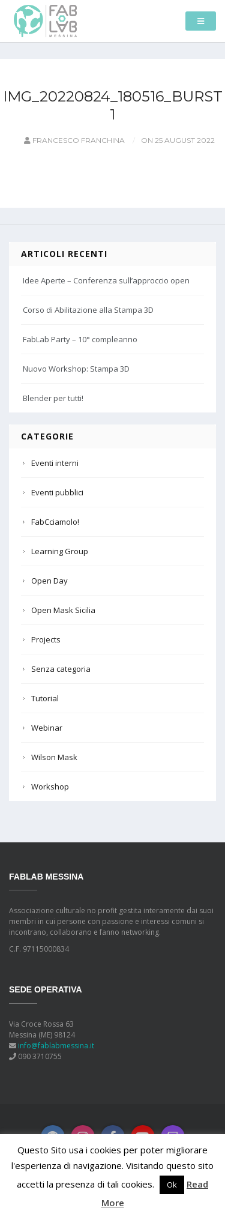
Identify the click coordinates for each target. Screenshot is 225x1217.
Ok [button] (172, 1184)
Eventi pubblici (57, 492)
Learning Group (59, 551)
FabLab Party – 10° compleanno (80, 339)
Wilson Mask (54, 757)
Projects (46, 639)
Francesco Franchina (73, 140)
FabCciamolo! (55, 521)
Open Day (49, 580)
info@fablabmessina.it (56, 1045)
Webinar (46, 727)
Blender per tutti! (53, 398)
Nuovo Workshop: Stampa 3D (76, 368)
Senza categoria (61, 668)
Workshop (50, 786)
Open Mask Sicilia (63, 610)
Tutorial (45, 698)
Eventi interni (55, 463)
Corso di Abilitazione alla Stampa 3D (88, 309)
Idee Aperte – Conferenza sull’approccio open (106, 280)
